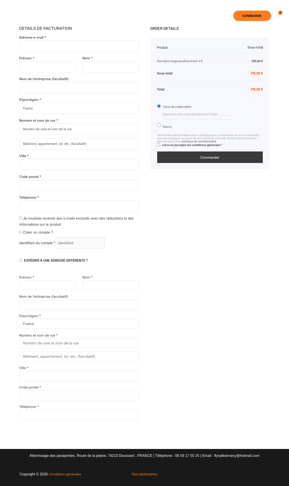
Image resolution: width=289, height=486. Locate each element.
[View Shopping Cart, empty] (278, 16)
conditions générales (206, 145)
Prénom (26, 58)
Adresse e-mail (32, 37)
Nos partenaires (144, 474)
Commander (209, 157)
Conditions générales (65, 474)
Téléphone (29, 197)
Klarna (171, 126)
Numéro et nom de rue (38, 120)
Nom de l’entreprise (44, 79)
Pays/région (30, 100)
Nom (87, 58)
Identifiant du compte (37, 243)
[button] (162, 16)
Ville (24, 156)
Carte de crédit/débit (182, 106)
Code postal (30, 176)
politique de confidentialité (199, 141)
